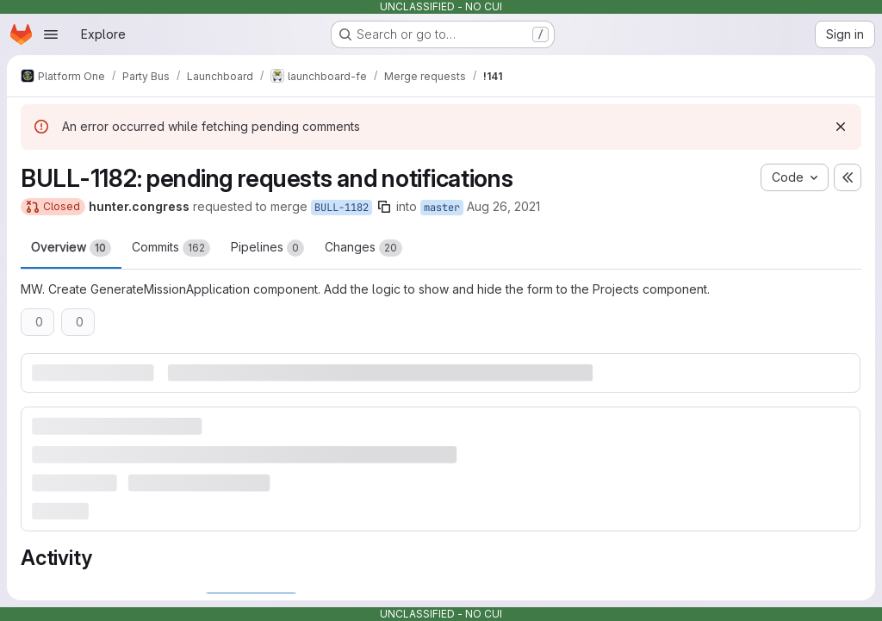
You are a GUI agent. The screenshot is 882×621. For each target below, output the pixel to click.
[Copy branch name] (384, 206)
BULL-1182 (341, 207)
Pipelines (267, 248)
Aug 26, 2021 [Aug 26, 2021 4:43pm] (503, 206)
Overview (71, 248)
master (442, 207)
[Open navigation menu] (51, 34)
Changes (363, 248)
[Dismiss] (840, 126)
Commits (171, 248)
